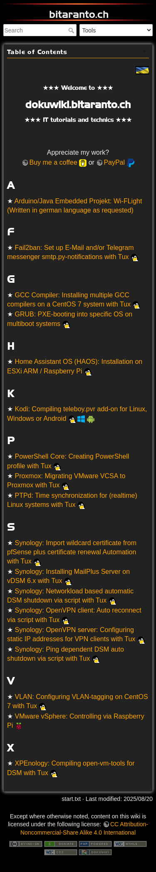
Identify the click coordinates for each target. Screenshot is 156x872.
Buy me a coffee (53, 162)
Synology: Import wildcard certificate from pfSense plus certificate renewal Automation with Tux (71, 552)
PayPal (114, 162)
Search (72, 30)
